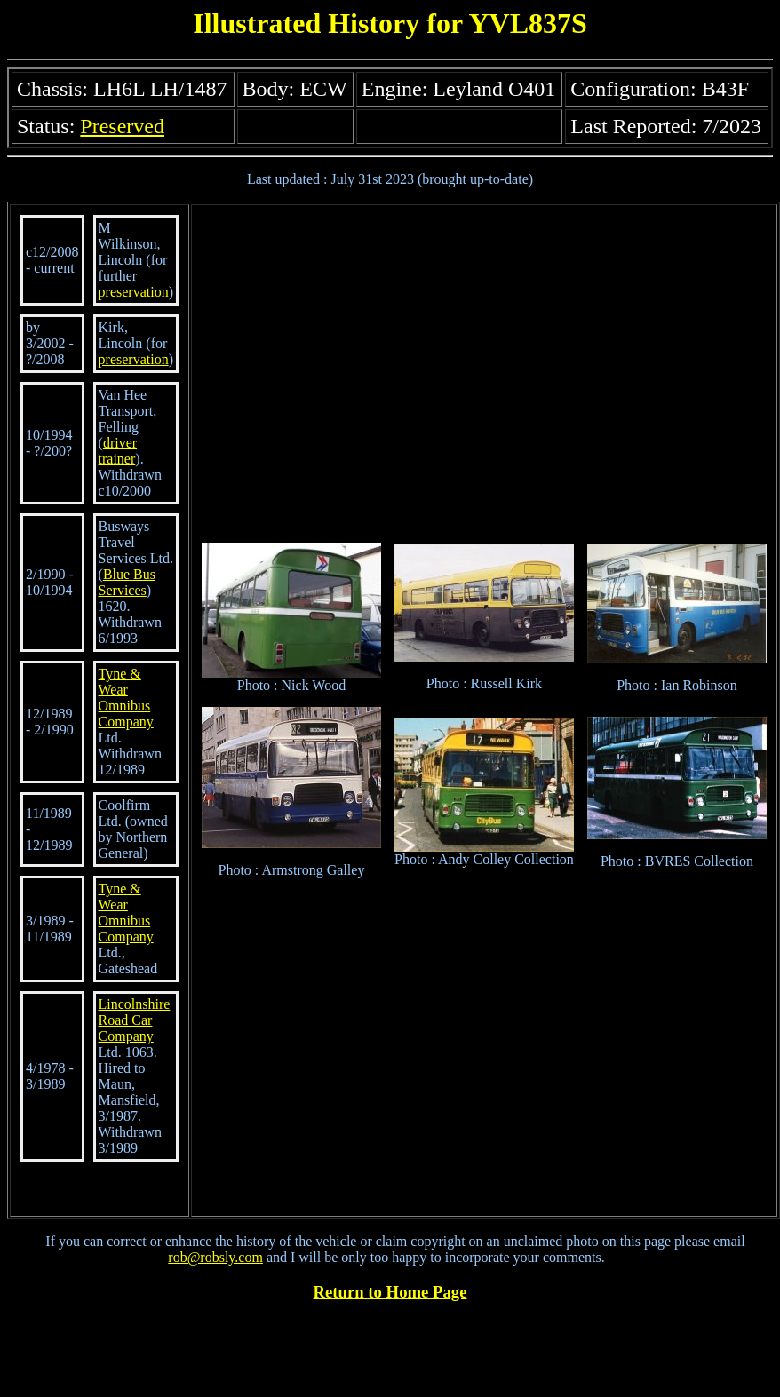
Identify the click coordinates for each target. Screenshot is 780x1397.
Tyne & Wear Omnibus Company (126, 697)
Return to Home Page (390, 1291)
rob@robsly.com (215, 1257)
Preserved (122, 126)
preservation (134, 291)
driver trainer (118, 450)
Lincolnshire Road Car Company (135, 1020)
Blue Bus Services (127, 582)
